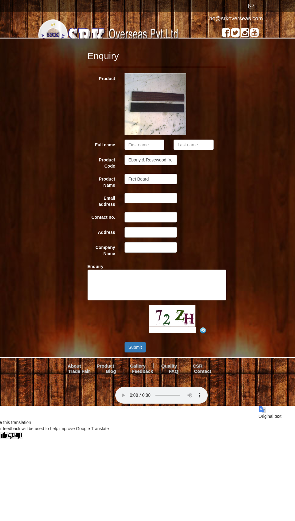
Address (106, 232)
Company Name (105, 250)
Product (107, 78)
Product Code (107, 163)
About (74, 365)
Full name (105, 144)
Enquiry (96, 266)
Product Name (107, 182)
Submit (135, 347)
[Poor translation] (15, 435)
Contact (202, 371)
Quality (169, 365)
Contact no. (103, 217)
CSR (198, 365)
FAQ (173, 371)
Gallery (137, 365)
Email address (107, 201)
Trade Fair (79, 371)
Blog (111, 371)
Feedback (142, 371)
